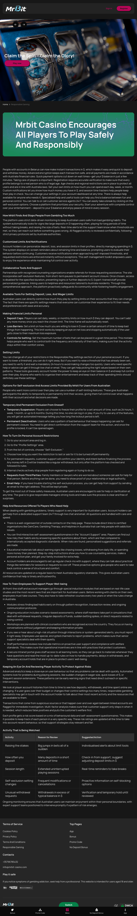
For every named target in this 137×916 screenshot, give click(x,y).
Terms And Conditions (14, 842)
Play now (17, 63)
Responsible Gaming (13, 847)
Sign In (109, 8)
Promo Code (76, 842)
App (72, 831)
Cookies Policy (10, 831)
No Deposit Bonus (79, 847)
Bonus (73, 836)
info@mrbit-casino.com (15, 867)
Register (124, 8)
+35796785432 (10, 861)
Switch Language (68, 906)
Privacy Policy (10, 836)
